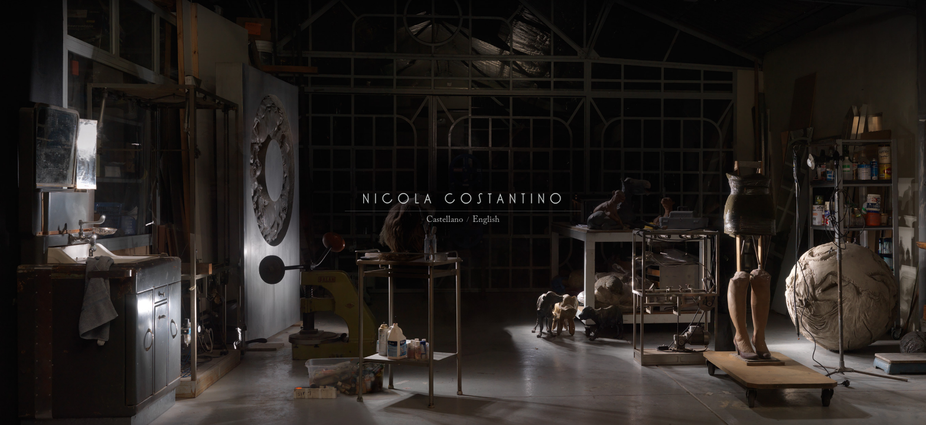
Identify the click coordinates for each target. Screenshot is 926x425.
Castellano (444, 219)
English (486, 219)
